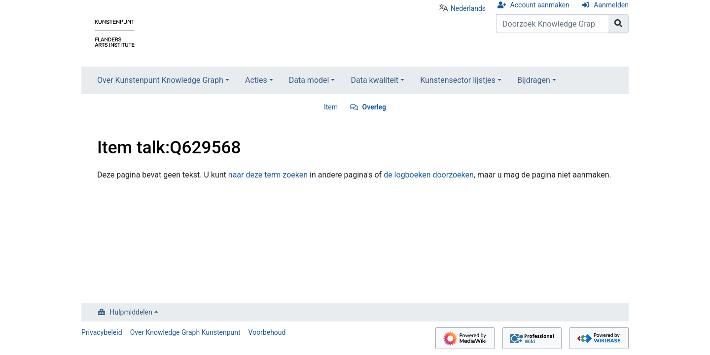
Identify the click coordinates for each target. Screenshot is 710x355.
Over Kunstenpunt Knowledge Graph (160, 80)
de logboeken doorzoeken (429, 174)
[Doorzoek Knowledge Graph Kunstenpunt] (552, 23)
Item (331, 107)
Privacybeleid (101, 332)
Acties (256, 80)
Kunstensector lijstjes (458, 80)
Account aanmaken (539, 5)
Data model (309, 80)
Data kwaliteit (374, 80)
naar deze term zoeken (268, 174)
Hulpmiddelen (131, 312)
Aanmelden (611, 5)
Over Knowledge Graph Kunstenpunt (185, 332)
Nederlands (468, 8)
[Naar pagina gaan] (618, 23)
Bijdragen (533, 80)
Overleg (374, 107)
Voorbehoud (267, 332)
